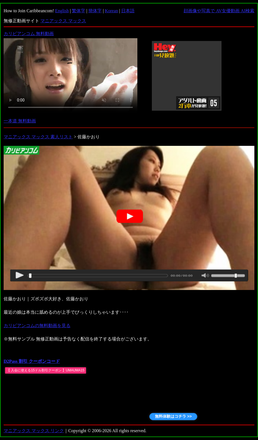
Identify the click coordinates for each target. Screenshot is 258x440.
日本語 (128, 10)
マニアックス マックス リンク (34, 430)
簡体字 (95, 10)
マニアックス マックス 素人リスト (38, 136)
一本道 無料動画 (20, 121)
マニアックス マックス (63, 20)
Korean (111, 10)
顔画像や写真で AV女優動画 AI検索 (219, 10)
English (62, 10)
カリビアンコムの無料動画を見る (37, 325)
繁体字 (78, 10)
